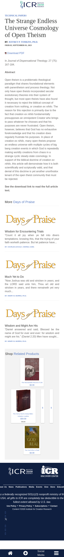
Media (31, 487)
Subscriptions (41, 506)
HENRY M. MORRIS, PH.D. (17, 296)
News (11, 487)
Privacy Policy (25, 506)
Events (39, 487)
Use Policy (11, 506)
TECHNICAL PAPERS (16, 15)
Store (52, 487)
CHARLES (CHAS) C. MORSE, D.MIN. (21, 247)
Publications (21, 487)
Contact (53, 506)
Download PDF (14, 53)
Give (46, 487)
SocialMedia (40, 553)
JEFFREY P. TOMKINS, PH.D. (23, 42)
